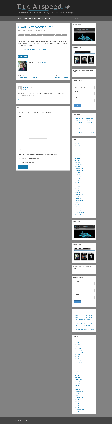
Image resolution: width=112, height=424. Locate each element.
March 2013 (78, 192)
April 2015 (78, 176)
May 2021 (77, 148)
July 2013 (77, 184)
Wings (25, 18)
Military (20, 56)
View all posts (43, 62)
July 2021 (77, 144)
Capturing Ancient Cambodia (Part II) (84, 118)
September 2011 (79, 213)
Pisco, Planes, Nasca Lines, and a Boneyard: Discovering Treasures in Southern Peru (83, 129)
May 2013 (77, 188)
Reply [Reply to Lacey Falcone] (19, 99)
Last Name (76, 98)
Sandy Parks (31, 30)
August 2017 (78, 166)
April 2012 (77, 206)
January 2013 (78, 196)
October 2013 (78, 182)
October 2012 (78, 202)
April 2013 (77, 190)
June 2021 (77, 146)
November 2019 (79, 156)
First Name (76, 91)
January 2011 (78, 215)
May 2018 (77, 162)
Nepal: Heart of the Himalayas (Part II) (84, 133)
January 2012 (78, 208)
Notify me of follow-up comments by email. (29, 158)
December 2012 (79, 198)
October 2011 (78, 210)
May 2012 (77, 204)
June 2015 (77, 174)
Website (19, 149)
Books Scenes (32, 18)
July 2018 (77, 160)
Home (19, 18)
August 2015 (78, 172)
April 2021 (77, 150)
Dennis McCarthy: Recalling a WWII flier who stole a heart (35, 49)
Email (19, 145)
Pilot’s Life (47, 18)
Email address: (84, 86)
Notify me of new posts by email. (26, 162)
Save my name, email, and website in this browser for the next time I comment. (38, 154)
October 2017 (78, 164)
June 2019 (77, 158)
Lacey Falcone (26, 87)
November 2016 (79, 168)
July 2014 (77, 178)
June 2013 (77, 186)
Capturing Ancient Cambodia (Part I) (84, 120)
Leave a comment (42, 30)
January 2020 (78, 154)
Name (19, 140)
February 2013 (79, 194)
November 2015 (79, 170)
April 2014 (78, 180)
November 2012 (79, 200)
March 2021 (78, 152)
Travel (40, 18)
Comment (20, 116)
